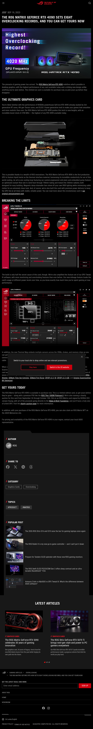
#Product (12, 507)
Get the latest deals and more (14, 682)
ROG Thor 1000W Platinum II (52, 395)
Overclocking (31, 487)
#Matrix (26, 507)
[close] (81, 356)
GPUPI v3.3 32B (63, 378)
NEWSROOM (6, 702)
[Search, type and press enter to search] (89, 3)
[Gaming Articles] (15, 673)
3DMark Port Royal (37, 378)
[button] (3, 3)
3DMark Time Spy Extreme (18, 378)
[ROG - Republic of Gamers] (46, 3)
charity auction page (28, 403)
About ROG (6, 693)
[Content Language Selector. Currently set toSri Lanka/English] (9, 719)
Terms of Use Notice (22, 724)
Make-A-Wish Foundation (59, 401)
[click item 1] (47, 662)
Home (4, 697)
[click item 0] (45, 662)
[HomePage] (4, 673)
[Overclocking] (31, 673)
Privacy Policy (7, 724)
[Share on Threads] (31, 467)
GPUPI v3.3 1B (50, 378)
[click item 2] (49, 662)
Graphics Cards (14, 487)
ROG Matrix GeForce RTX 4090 (51, 84)
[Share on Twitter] (15, 467)
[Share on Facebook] (8, 467)
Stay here (33, 367)
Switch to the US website (59, 367)
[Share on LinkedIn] (23, 467)
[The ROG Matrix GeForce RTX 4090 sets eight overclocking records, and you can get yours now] (46, 675)
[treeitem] (24, 633)
